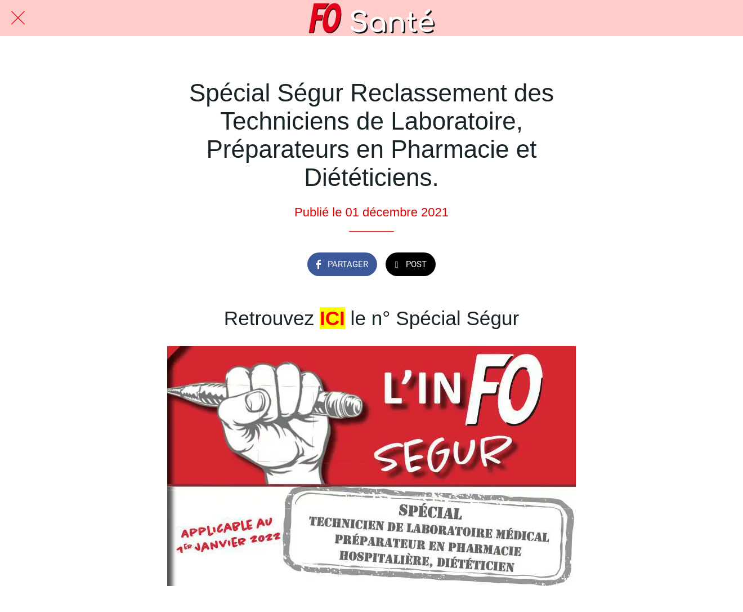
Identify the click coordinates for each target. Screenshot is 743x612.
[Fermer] (18, 18)
